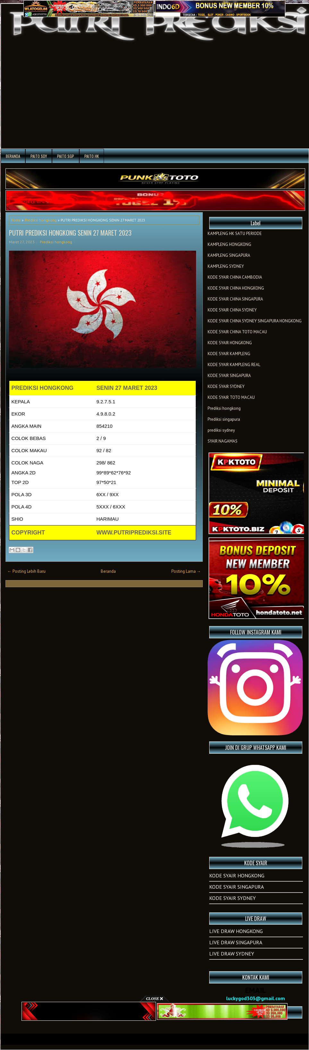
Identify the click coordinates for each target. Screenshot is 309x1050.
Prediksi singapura (224, 419)
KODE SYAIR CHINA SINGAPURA (235, 299)
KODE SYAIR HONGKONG (230, 343)
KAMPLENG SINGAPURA (229, 255)
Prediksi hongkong (41, 220)
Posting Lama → (186, 571)
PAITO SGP (65, 156)
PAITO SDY (38, 156)
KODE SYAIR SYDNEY (226, 386)
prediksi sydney (221, 430)
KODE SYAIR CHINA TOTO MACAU (237, 332)
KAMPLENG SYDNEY (226, 266)
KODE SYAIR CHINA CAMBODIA (235, 277)
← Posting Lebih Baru (26, 571)
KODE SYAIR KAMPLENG (229, 353)
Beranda (13, 156)
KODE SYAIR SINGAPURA (229, 375)
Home (16, 220)
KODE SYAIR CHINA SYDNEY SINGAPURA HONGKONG (255, 321)
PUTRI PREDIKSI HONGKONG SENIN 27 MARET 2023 (70, 232)
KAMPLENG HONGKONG (229, 244)
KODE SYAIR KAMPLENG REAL (234, 364)
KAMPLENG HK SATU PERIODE (235, 233)
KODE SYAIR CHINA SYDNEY (232, 310)
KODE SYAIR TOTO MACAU (231, 397)
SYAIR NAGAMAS (222, 441)
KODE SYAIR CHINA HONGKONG (236, 288)
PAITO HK (91, 156)
